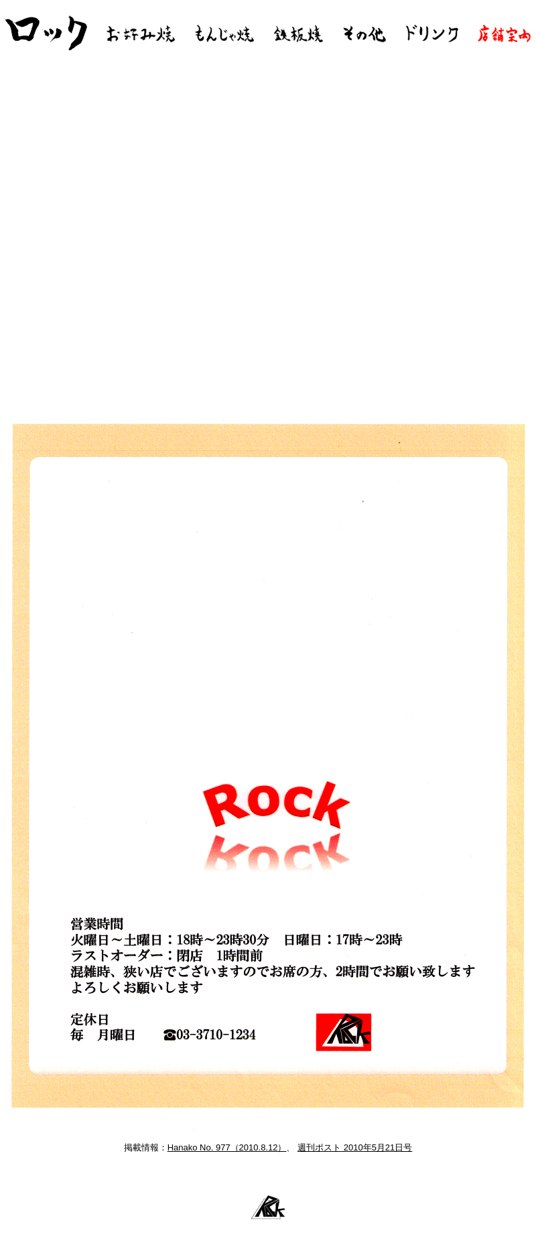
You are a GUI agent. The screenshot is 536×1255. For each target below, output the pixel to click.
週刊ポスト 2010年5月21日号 (354, 1147)
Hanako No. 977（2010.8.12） (227, 1147)
